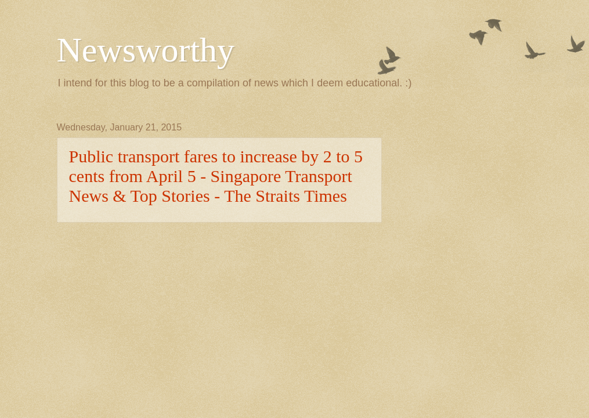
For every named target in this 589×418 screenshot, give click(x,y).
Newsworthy (146, 50)
